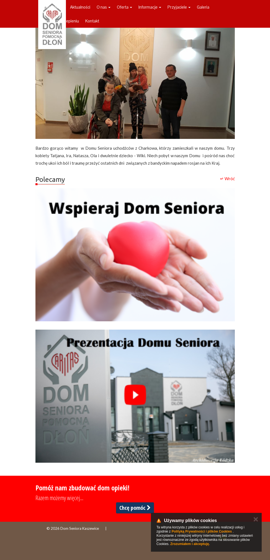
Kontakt (92, 21)
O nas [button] (103, 7)
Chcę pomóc (135, 507)
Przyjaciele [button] (179, 7)
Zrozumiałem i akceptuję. (190, 544)
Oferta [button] (124, 7)
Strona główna (51, 7)
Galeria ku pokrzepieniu (58, 21)
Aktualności (80, 7)
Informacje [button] (149, 7)
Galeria (203, 7)
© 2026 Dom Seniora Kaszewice (73, 528)
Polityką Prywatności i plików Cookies (202, 531)
